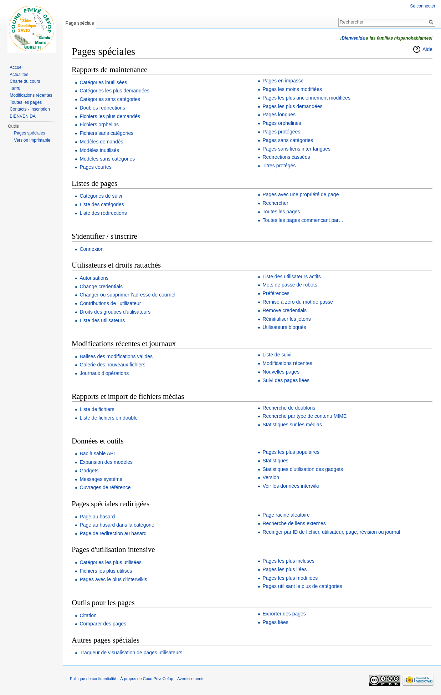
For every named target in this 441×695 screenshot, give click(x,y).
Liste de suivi (276, 354)
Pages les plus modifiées (290, 578)
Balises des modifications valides (116, 356)
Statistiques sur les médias (292, 424)
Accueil (17, 67)
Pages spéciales (29, 133)
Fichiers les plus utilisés (106, 571)
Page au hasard (97, 516)
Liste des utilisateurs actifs (291, 276)
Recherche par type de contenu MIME (304, 416)
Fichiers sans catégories (106, 133)
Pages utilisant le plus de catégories (302, 586)
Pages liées (275, 622)
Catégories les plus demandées (114, 90)
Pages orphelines (281, 123)
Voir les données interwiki (290, 486)
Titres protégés (279, 165)
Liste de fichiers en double (109, 418)
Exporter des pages (284, 614)
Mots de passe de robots (289, 285)
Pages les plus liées (284, 569)
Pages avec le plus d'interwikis (113, 579)
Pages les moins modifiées (292, 89)
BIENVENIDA (23, 116)
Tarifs (15, 88)
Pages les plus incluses (288, 561)
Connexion (91, 249)
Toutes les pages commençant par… (302, 220)
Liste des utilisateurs (102, 320)
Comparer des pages (103, 623)
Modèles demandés (101, 141)
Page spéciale (79, 23)
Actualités (19, 74)
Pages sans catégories (287, 140)
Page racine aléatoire (285, 515)
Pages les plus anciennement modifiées (306, 98)
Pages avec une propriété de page (300, 194)
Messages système (101, 479)
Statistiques (275, 460)
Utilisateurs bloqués (284, 327)
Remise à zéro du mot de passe (297, 302)
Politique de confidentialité (93, 678)
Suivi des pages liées (285, 380)
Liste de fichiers (97, 409)
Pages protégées (281, 132)
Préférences (275, 293)
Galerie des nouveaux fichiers (112, 364)
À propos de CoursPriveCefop (146, 678)
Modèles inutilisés (99, 150)
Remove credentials (284, 310)
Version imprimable (32, 140)
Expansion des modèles (106, 462)
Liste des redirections (103, 213)
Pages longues (279, 114)
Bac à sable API (97, 453)
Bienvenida (353, 38)
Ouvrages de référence (105, 487)
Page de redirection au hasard (113, 533)
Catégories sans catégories (110, 99)
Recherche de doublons (288, 408)
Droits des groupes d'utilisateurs (115, 312)
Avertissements (190, 678)
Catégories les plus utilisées (111, 562)
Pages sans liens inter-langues (296, 149)
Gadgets (89, 470)
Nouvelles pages (280, 372)
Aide (427, 49)
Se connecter (422, 6)
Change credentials (101, 286)
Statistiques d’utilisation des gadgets (302, 469)
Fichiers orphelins (99, 124)
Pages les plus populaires (290, 452)
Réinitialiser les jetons (286, 319)
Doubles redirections (102, 108)
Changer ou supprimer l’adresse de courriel (127, 295)
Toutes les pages (281, 211)
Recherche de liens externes (293, 523)
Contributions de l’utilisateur (110, 303)
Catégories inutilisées (103, 82)
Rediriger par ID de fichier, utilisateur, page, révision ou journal (331, 532)
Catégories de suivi (101, 196)
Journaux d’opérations (104, 373)
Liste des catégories (102, 204)
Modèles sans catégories (107, 159)
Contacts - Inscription (30, 109)
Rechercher (275, 203)
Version (270, 477)
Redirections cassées (286, 157)
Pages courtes (96, 167)
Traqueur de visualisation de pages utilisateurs (131, 652)
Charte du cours (25, 81)
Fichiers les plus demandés (110, 116)
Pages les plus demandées (292, 106)
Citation (88, 615)
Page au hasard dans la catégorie (117, 525)
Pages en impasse (282, 80)
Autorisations (94, 278)
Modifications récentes (287, 363)
